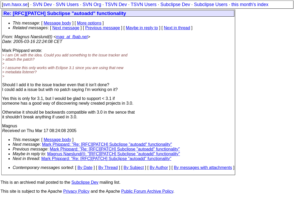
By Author (159, 167)
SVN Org (92, 4)
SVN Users (67, 4)
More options (89, 23)
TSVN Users (144, 4)
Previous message (102, 28)
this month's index (249, 4)
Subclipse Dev (175, 4)
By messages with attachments (203, 167)
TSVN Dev (116, 4)
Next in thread (177, 28)
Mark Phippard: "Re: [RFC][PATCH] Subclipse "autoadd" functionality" (107, 144)
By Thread (108, 167)
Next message (65, 28)
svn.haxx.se (15, 4)
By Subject (134, 167)
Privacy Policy (76, 191)
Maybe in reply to (142, 28)
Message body (57, 23)
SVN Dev (42, 4)
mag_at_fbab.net (72, 37)
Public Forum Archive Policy (147, 191)
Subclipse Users (210, 4)
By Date (84, 167)
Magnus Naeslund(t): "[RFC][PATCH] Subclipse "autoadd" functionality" (113, 154)
